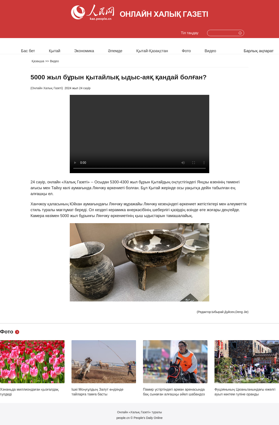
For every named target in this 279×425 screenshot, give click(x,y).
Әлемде (115, 51)
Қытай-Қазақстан (152, 51)
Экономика (84, 51)
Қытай (54, 51)
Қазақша (38, 61)
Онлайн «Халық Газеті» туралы (139, 412)
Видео (210, 51)
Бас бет (28, 51)
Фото (186, 51)
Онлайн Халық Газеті (47, 88)
